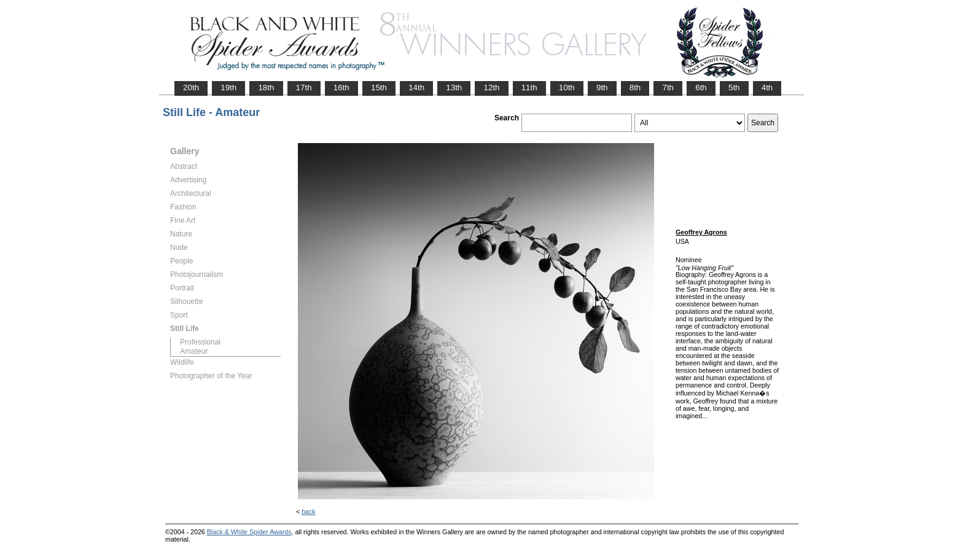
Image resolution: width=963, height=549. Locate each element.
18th (266, 87)
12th (491, 87)
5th (734, 87)
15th (379, 87)
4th (767, 87)
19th (228, 87)
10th (567, 87)
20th (191, 87)
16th (341, 87)
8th (635, 87)
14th (416, 87)
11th (529, 87)
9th (602, 87)
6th (701, 87)
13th (454, 87)
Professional (200, 342)
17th (304, 87)
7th (667, 87)
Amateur (194, 351)
